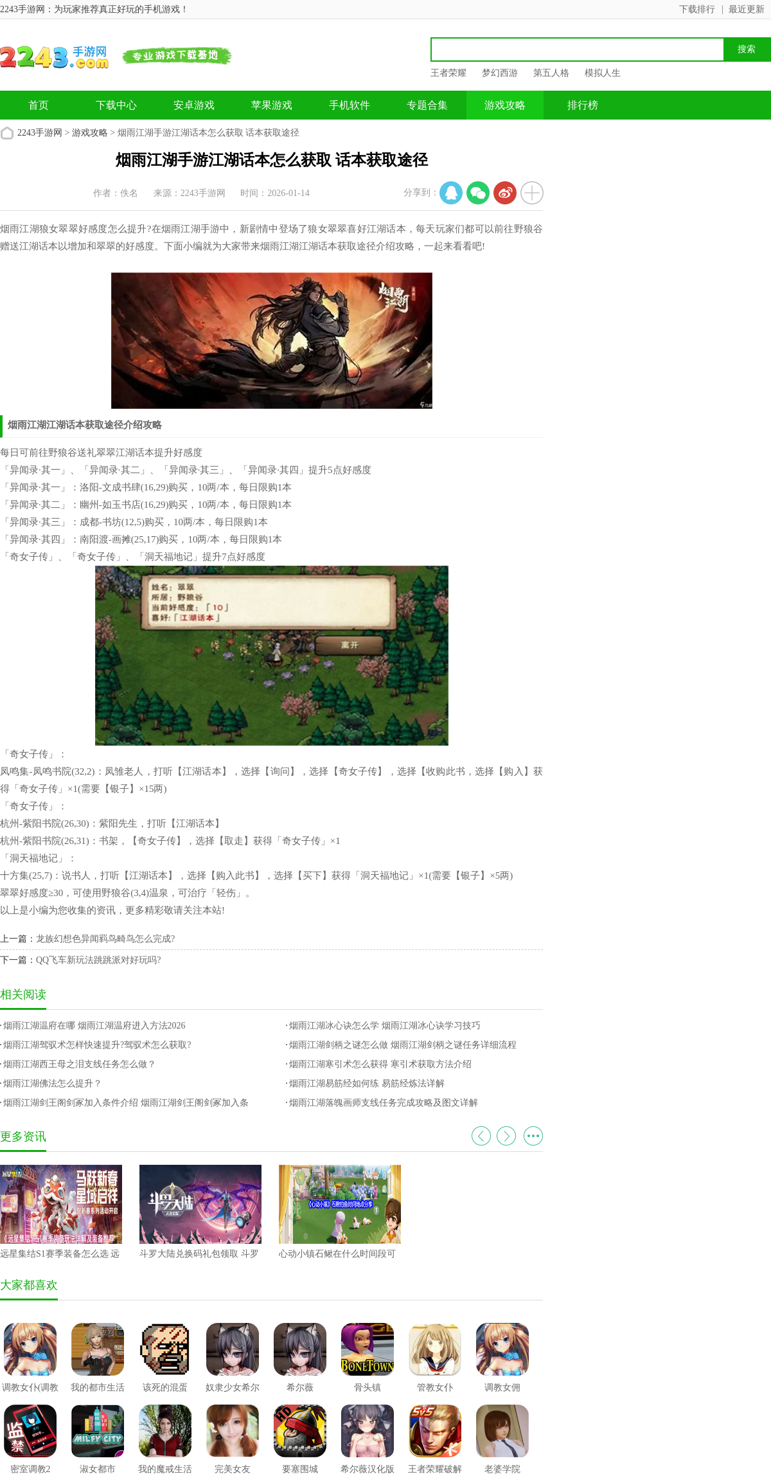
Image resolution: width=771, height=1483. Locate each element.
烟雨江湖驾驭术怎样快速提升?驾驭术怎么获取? (97, 1045)
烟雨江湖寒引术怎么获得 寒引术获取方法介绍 (380, 1064)
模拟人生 (603, 73)
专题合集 (427, 105)
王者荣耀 (448, 73)
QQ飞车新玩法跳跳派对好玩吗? (98, 960)
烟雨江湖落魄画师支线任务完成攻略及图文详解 (383, 1103)
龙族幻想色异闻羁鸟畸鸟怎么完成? (105, 939)
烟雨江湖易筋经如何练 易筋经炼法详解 (367, 1083)
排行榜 (582, 105)
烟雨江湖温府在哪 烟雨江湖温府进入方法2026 (94, 1025)
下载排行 (697, 9)
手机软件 (349, 105)
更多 (533, 1136)
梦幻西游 (500, 73)
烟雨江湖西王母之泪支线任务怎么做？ (79, 1064)
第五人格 (551, 73)
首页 (38, 105)
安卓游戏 (194, 105)
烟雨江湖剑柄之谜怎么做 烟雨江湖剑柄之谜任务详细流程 (403, 1045)
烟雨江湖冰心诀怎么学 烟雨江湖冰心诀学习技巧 (385, 1025)
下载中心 (116, 105)
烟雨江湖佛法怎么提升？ (52, 1083)
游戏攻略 (505, 105)
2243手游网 (39, 133)
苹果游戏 (271, 105)
